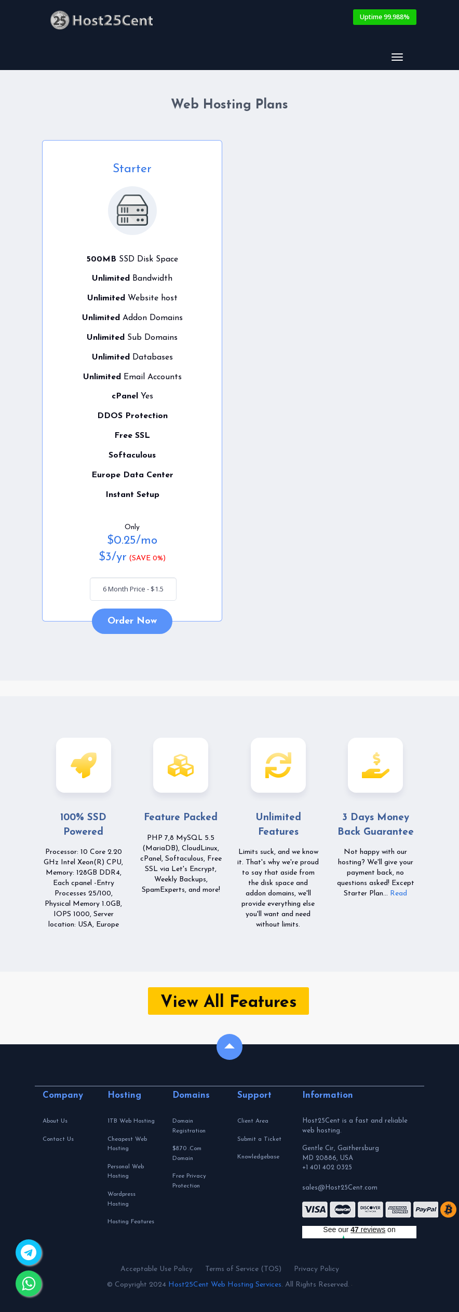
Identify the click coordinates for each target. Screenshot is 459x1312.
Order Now (132, 621)
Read (398, 893)
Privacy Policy (316, 1269)
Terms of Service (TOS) (243, 1269)
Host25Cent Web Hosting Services (224, 1285)
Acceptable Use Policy (156, 1269)
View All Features (228, 1003)
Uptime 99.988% (385, 16)
